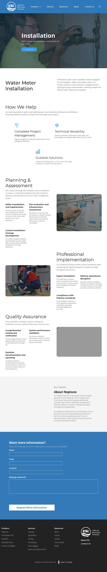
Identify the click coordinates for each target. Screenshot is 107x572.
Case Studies (59, 542)
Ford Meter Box (8, 535)
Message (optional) (17, 477)
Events (57, 535)
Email (11, 459)
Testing (30, 539)
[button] (36, 7)
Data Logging (33, 546)
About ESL (85, 540)
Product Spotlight (8, 546)
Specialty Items (7, 542)
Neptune (5, 532)
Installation (32, 535)
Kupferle (5, 539)
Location (13, 468)
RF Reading (32, 542)
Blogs (56, 546)
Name (11, 450)
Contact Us (29, 49)
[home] (15, 6)
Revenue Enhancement (37, 549)
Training (31, 532)
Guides (57, 539)
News (56, 532)
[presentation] (23, 499)
